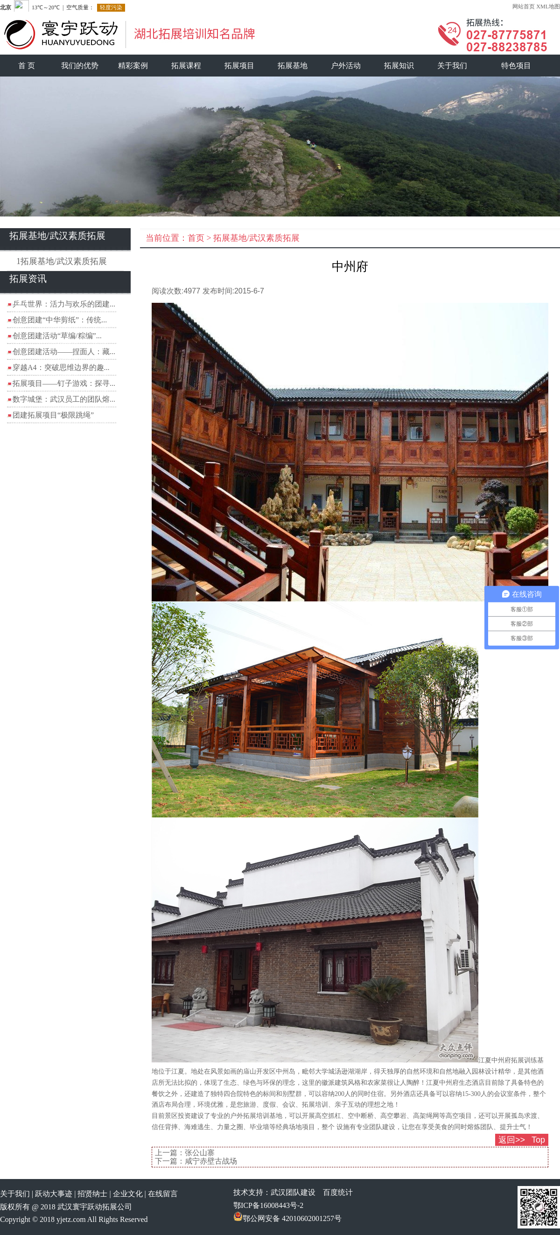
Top (538, 1139)
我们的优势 (79, 66)
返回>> (511, 1139)
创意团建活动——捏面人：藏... (64, 352)
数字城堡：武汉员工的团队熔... (64, 399)
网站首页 (523, 6)
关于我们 (452, 66)
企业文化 (128, 1194)
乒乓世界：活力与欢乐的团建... (64, 304)
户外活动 (346, 66)
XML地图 (548, 6)
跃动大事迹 (53, 1194)
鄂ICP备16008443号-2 (268, 1205)
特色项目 (516, 66)
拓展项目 (239, 66)
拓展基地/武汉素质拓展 (256, 238)
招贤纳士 (92, 1194)
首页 (196, 238)
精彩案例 (133, 66)
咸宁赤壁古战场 (211, 1161)
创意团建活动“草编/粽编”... (57, 336)
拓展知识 (399, 66)
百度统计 (338, 1192)
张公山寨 (200, 1153)
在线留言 (163, 1194)
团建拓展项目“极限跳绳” (53, 415)
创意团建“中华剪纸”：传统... (60, 320)
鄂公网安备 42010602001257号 (287, 1218)
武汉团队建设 (293, 1192)
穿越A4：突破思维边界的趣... (61, 367)
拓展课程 (186, 66)
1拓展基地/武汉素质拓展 (61, 261)
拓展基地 (293, 66)
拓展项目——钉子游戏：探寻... (64, 383)
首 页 (26, 66)
